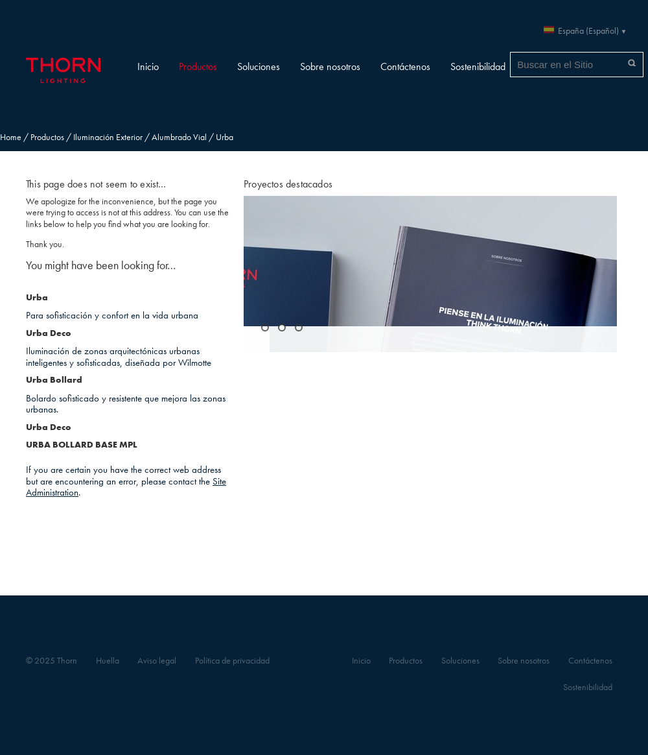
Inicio (148, 66)
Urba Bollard (54, 379)
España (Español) (588, 30)
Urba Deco (48, 333)
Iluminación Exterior (108, 137)
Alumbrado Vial (179, 137)
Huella (107, 660)
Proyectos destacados (288, 184)
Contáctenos (405, 66)
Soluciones (258, 66)
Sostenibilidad (477, 66)
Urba (37, 297)
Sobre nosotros (330, 66)
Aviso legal (156, 660)
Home (10, 137)
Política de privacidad (232, 660)
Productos (198, 66)
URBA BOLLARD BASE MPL (81, 444)
